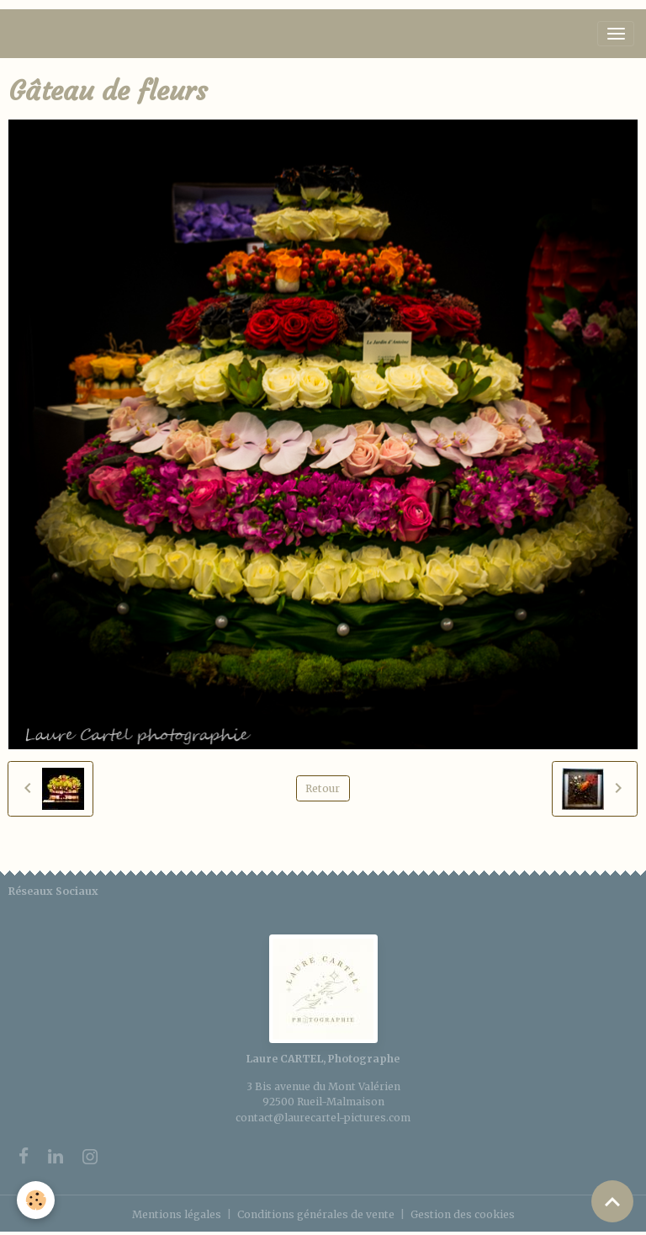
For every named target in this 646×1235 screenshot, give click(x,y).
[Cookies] (36, 1200)
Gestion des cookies (462, 1214)
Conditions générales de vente (315, 1214)
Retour (322, 788)
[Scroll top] (612, 1201)
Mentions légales (176, 1214)
